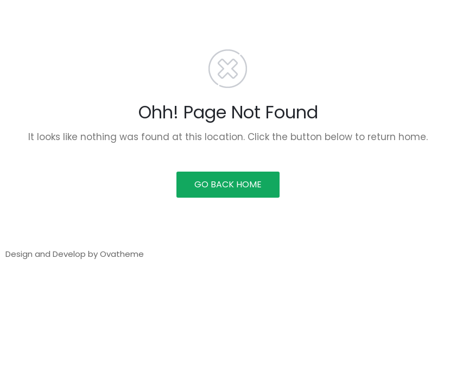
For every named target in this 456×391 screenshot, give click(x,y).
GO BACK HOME (228, 184)
